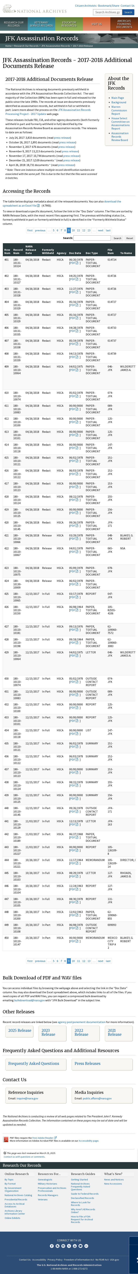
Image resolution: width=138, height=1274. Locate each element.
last (108, 230)
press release (62, 137)
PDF (72, 263)
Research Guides (83, 1174)
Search (128, 12)
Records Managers (48, 1195)
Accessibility (39, 1259)
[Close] (134, 1240)
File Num (111, 251)
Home (8, 45)
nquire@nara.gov (27, 1098)
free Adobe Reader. (44, 1137)
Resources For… (49, 1174)
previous (40, 230)
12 (83, 230)
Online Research (17, 1174)
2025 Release (19, 1030)
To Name (126, 253)
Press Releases (87, 1063)
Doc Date (75, 253)
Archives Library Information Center (15, 1212)
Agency (61, 253)
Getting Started (79, 1179)
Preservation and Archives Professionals (52, 1189)
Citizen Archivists (85, 5)
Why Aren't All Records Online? (83, 1211)
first (30, 230)
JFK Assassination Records (55, 45)
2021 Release (114, 1032)
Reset (129, 238)
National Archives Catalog (18, 1195)
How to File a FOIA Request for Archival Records (82, 1219)
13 (89, 230)
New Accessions (113, 1183)
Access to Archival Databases (14, 1205)
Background (118, 102)
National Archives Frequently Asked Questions (80, 1186)
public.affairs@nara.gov (97, 1098)
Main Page (117, 98)
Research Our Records (14, 24)
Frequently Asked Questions (33, 1063)
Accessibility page (88, 1140)
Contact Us (127, 5)
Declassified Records (82, 1198)
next (101, 230)
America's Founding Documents (124, 24)
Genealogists (45, 1179)
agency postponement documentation (81, 1022)
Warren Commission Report (119, 110)
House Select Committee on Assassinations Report (120, 123)
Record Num (18, 251)
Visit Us (96, 24)
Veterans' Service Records (41, 24)
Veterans (43, 1199)
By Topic (9, 1179)
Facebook (52, 1246)
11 (78, 230)
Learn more (106, 1267)
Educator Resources (69, 24)
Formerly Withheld (48, 251)
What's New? (113, 1174)
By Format (10, 1183)
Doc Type (92, 253)
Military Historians (47, 1183)
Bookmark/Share (108, 5)
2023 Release (48, 1032)
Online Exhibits (12, 1218)
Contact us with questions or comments (24, 1156)
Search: (68, 238)
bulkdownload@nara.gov (29, 1000)
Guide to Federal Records (85, 1193)
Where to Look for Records (81, 1204)
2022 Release (81, 1032)
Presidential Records (16, 1199)
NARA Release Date (31, 249)
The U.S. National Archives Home (34, 8)
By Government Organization (13, 1189)
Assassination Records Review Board (119, 136)
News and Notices (114, 1179)
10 (73, 230)
